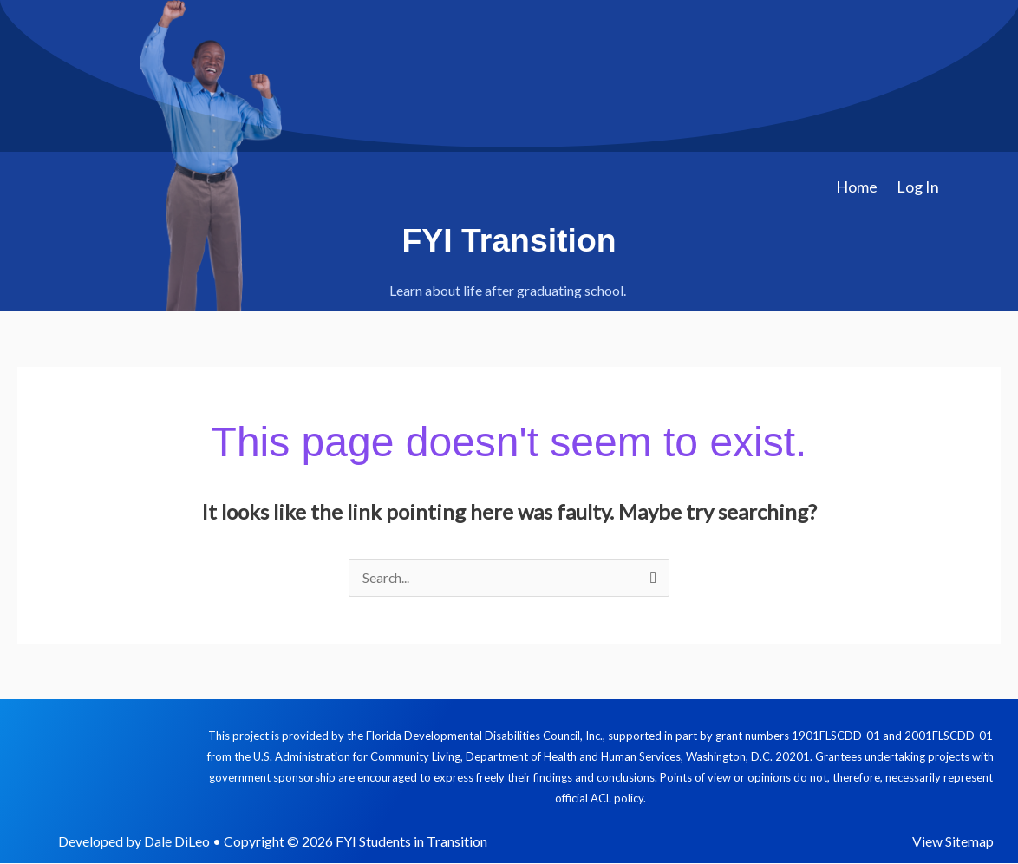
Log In (918, 186)
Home (857, 186)
